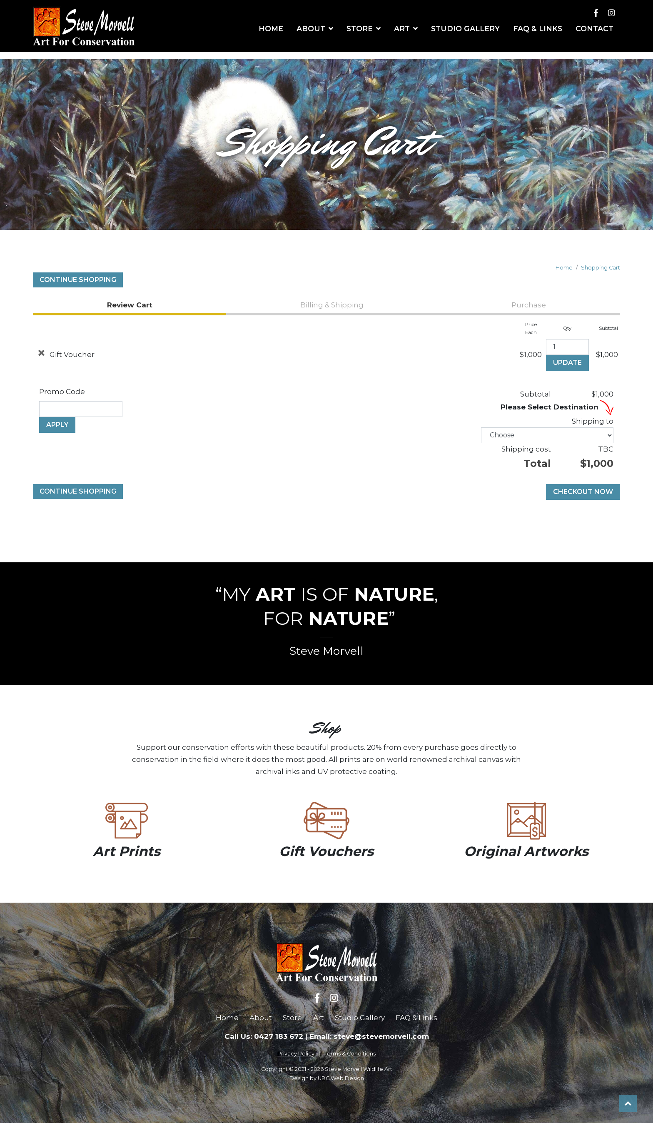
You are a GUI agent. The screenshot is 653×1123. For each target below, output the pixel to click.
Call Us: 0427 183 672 (263, 1036)
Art (318, 1017)
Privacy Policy (295, 1054)
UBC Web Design (341, 1078)
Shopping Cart (600, 268)
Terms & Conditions (350, 1054)
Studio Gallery (360, 1017)
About (260, 1017)
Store (292, 1017)
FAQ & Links (416, 1017)
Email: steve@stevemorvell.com (369, 1036)
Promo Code (62, 391)
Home (564, 268)
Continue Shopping (78, 280)
